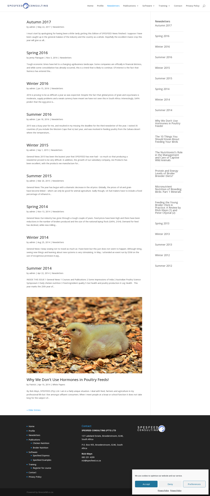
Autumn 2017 (39, 22)
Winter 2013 (162, 234)
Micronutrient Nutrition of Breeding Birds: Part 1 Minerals (168, 189)
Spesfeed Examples (42, 460)
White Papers (58, 384)
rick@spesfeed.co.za (91, 460)
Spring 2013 (162, 223)
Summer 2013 (163, 244)
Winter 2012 (162, 255)
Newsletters (113, 6)
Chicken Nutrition (41, 443)
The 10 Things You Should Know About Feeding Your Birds (167, 139)
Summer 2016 (39, 114)
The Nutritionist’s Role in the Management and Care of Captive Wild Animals (169, 156)
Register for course (42, 468)
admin (32, 27)
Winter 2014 (37, 237)
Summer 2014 (39, 268)
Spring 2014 (37, 206)
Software (147, 6)
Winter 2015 (37, 145)
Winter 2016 (37, 83)
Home (90, 6)
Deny (170, 484)
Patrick (32, 384)
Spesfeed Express (41, 455)
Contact (178, 6)
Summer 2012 (163, 265)
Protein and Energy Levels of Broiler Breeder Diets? (166, 173)
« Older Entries (34, 410)
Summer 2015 (39, 175)
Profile (100, 6)
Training (163, 6)
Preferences (194, 484)
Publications (129, 6)
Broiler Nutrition (40, 447)
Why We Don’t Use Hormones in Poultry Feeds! (68, 379)
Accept (146, 484)
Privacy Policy (163, 490)
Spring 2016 (37, 52)
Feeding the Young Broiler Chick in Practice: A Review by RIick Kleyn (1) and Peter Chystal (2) (168, 207)
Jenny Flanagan (36, 57)
